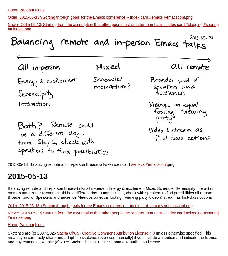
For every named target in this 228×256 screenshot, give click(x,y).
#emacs (138, 164)
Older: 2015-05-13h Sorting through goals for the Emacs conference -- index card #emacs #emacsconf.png (100, 17)
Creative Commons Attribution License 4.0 (118, 233)
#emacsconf (156, 164)
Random (26, 10)
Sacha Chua (68, 233)
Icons (39, 10)
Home (13, 10)
